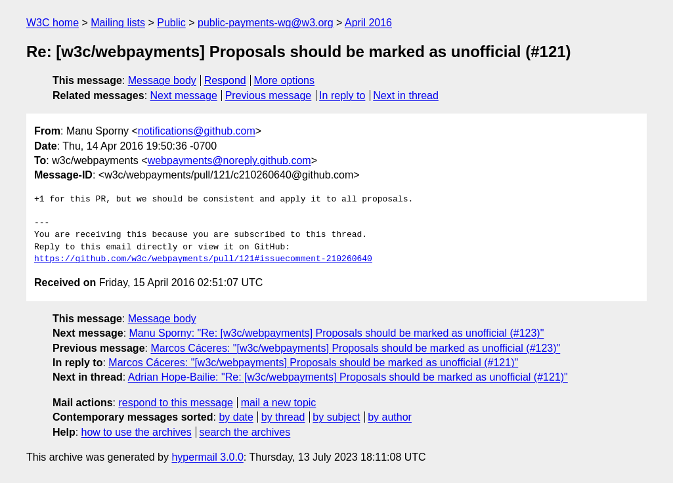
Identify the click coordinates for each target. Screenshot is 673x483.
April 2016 (368, 22)
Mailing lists (118, 22)
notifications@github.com (196, 130)
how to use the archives (136, 432)
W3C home (52, 22)
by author (390, 417)
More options (284, 80)
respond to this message (175, 402)
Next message (183, 95)
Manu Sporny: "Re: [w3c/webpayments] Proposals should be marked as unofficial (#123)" (336, 333)
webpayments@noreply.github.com (229, 160)
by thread (283, 417)
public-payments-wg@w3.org (266, 22)
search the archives (245, 432)
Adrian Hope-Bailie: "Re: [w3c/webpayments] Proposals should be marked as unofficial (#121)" (348, 377)
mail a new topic (278, 402)
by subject (336, 417)
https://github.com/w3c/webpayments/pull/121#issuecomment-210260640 (203, 259)
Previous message (268, 95)
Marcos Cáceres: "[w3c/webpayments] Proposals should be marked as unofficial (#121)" (313, 362)
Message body (162, 80)
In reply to (342, 95)
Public (171, 22)
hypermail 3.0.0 (207, 457)
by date (236, 417)
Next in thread (406, 95)
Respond (225, 80)
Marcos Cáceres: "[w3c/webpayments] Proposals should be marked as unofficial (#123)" (355, 348)
